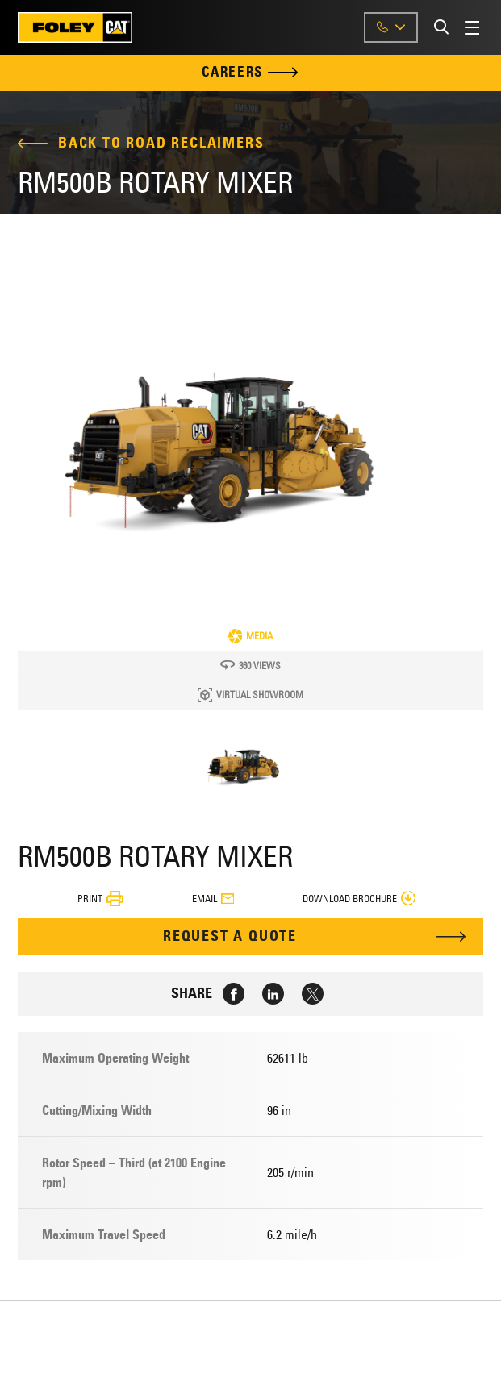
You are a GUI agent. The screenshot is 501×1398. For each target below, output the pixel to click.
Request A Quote (230, 936)
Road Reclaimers (195, 143)
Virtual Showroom (250, 695)
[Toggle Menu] (474, 27)
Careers (250, 73)
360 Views (250, 665)
